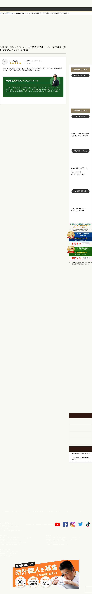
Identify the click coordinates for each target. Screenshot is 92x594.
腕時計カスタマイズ (80, 435)
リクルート (66, 511)
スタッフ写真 (80, 87)
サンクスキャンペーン (80, 476)
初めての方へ (80, 29)
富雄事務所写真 (80, 200)
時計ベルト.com (80, 503)
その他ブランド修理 (80, 356)
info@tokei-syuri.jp (14, 531)
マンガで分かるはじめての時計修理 (80, 274)
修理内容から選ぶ (38, 9)
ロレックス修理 (80, 284)
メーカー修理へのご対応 (53, 511)
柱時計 (80, 421)
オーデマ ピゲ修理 (80, 349)
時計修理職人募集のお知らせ (81, 453)
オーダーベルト (80, 441)
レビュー (85, 243)
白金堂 (80, 496)
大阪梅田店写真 (80, 160)
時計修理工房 (7, 519)
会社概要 (14, 511)
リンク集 (75, 511)
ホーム (2, 13)
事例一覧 (85, 258)
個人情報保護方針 (38, 511)
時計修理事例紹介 (68, 9)
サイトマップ (84, 511)
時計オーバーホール (80, 363)
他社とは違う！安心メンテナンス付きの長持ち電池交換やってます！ (80, 381)
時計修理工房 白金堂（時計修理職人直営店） (7, 5)
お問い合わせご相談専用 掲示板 (80, 393)
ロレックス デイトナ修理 (80, 292)
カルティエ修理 (80, 306)
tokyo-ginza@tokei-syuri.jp (14, 544)
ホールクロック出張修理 (80, 428)
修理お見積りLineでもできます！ (68, 3)
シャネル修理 (80, 342)
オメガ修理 (80, 299)
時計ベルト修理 (80, 370)
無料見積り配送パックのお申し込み (33, 119)
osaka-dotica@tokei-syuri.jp (60, 544)
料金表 (53, 9)
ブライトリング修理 (80, 335)
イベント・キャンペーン (80, 406)
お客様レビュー (10, 13)
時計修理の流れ (7, 9)
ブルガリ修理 (80, 320)
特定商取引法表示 (25, 511)
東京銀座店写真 (80, 125)
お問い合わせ (83, 3)
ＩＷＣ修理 (80, 327)
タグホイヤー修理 (80, 313)
